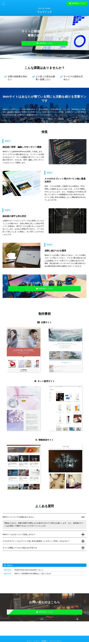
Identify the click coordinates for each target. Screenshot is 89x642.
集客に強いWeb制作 (44, 635)
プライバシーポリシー (55, 626)
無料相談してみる (77, 3)
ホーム (29, 626)
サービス (36, 626)
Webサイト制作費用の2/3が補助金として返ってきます (32, 573)
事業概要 (43, 626)
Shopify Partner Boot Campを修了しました (28, 570)
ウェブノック (44, 12)
